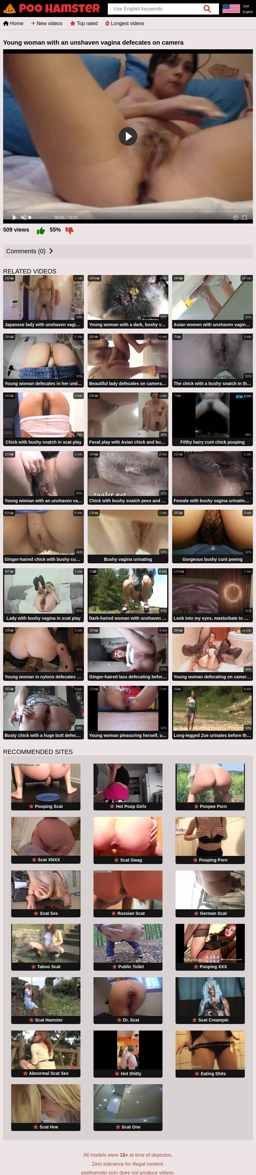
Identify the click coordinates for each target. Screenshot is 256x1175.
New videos (46, 23)
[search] (207, 9)
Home (13, 23)
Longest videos (124, 23)
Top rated (84, 23)
